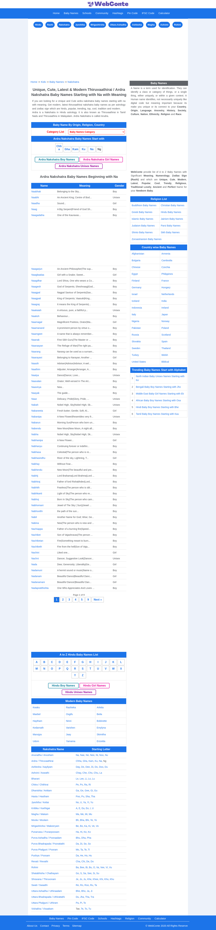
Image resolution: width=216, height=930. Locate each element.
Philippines (167, 274)
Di (92, 767)
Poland (165, 328)
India (164, 301)
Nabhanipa (37, 440)
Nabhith (35, 487)
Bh (77, 820)
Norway (165, 321)
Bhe (78, 891)
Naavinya (36, 387)
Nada (34, 564)
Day (78, 767)
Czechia (165, 267)
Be (77, 826)
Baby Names (71, 13)
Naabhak (36, 191)
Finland (135, 280)
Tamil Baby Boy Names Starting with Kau (157, 414)
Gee (87, 790)
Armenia (165, 253)
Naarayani (36, 357)
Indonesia (137, 307)
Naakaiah (36, 310)
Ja (88, 891)
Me (82, 814)
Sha (88, 796)
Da (77, 843)
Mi (86, 814)
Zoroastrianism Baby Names (146, 239)
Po (81, 784)
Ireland (165, 307)
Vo (97, 826)
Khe (89, 879)
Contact (44, 925)
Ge (82, 790)
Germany (136, 287)
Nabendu (36, 428)
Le (77, 778)
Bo (81, 826)
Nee (92, 755)
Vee (102, 867)
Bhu (78, 837)
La (100, 772)
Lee (82, 778)
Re (77, 885)
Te (85, 849)
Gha (67, 149)
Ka (85, 826)
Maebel (36, 714)
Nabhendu (36, 469)
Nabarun (35, 422)
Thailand (166, 348)
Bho (83, 891)
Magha (151, 24)
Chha (59, 148)
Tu (89, 908)
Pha (89, 837)
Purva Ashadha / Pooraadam (46, 837)
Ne (87, 755)
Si (94, 873)
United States (139, 361)
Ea (83, 808)
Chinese (136, 267)
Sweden (136, 348)
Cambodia (166, 260)
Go (77, 873)
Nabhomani (37, 505)
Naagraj (35, 304)
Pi (81, 902)
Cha (78, 861)
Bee (82, 867)
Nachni (35, 558)
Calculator (164, 13)
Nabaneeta (37, 410)
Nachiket (35, 534)
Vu (110, 867)
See (89, 873)
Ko (89, 832)
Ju (84, 879)
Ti (89, 849)
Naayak (35, 393)
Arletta (100, 707)
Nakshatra (64, 24)
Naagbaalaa (37, 274)
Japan (164, 314)
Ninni (68, 721)
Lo (89, 778)
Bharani (35, 778)
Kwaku (36, 707)
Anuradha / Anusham (42, 755)
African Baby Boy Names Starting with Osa (158, 400)
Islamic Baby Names (142, 219)
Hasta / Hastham (40, 796)
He (81, 855)
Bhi (87, 820)
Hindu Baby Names (171, 212)
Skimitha (101, 734)
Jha (82, 897)
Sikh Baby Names (170, 232)
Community (102, 13)
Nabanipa (36, 416)
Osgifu (69, 714)
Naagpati (36, 298)
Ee (87, 808)
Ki (89, 826)
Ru (91, 885)
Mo (77, 849)
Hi (81, 832)
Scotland (166, 334)
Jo (81, 879)
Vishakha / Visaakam (42, 908)
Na (91, 149)
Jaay (68, 734)
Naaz (34, 399)
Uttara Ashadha (118, 24)
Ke (85, 832)
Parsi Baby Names (170, 225)
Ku (83, 149)
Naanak (35, 339)
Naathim (35, 369)
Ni (97, 755)
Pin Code (132, 13)
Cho (90, 772)
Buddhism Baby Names (144, 205)
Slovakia (136, 341)
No (77, 802)
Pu (82, 796)
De (82, 767)
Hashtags (117, 13)
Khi (101, 879)
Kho (106, 879)
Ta (81, 849)
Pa (77, 902)
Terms (66, 925)
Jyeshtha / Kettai (40, 802)
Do (96, 767)
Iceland (135, 301)
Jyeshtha (80, 24)
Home (56, 13)
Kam (75, 149)
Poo (78, 796)
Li (86, 778)
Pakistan (136, 328)
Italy (134, 314)
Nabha (34, 434)
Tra (92, 897)
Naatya (35, 375)
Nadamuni (36, 570)
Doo (101, 767)
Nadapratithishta (40, 588)
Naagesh (36, 286)
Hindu (38, 24)
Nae (82, 755)
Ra (85, 784)
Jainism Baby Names (172, 219)
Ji (91, 891)
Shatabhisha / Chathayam (45, 873)
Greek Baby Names (142, 212)
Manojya (37, 734)
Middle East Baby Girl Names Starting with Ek (160, 393)
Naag (34, 209)
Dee (87, 767)
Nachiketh (36, 546)
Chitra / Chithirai (39, 784)
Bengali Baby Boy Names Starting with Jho (158, 387)
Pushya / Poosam (40, 855)
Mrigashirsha (97, 24)
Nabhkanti (36, 493)
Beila (99, 714)
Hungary (165, 287)
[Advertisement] (108, 52)
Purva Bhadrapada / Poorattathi (47, 843)
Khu (112, 879)
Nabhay (35, 464)
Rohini (177, 24)
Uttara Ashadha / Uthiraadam (46, 891)
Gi (91, 790)
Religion (129, 918)
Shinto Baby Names (142, 232)
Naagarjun (36, 268)
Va (97, 867)
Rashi (50, 24)
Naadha (35, 203)
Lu (93, 778)
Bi (87, 867)
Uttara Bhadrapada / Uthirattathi (48, 897)
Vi (107, 867)
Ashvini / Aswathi (40, 772)
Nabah (34, 404)
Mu (90, 814)
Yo (95, 820)
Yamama (70, 741)
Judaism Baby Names (143, 225)
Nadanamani (38, 582)
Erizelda (101, 741)
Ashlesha (137, 24)
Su (97, 873)
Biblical (165, 361)
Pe (77, 784)
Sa (84, 873)
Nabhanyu (36, 446)
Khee (95, 879)
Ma (77, 814)
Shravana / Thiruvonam (43, 879)
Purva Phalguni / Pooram (44, 849)
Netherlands (167, 294)
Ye (91, 820)
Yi (88, 802)
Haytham (37, 721)
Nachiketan (37, 540)
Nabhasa (36, 452)
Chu (96, 772)
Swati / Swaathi (39, 885)
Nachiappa (37, 529)
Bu (90, 867)
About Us (32, 925)
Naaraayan (37, 345)
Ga (77, 790)
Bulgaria (136, 260)
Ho (86, 855)
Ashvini (164, 24)
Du (106, 767)
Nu (106, 755)
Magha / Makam (39, 814)
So (89, 843)
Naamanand (37, 328)
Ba (77, 867)
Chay (78, 772)
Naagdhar (36, 280)
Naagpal (35, 292)
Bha (82, 820)
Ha (77, 832)
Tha (93, 796)
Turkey (135, 355)
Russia (135, 334)
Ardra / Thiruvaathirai (42, 761)
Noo (101, 755)
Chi (83, 861)
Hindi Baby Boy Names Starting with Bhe (157, 407)
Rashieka (71, 707)
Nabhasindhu (38, 458)
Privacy (55, 925)
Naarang (35, 351)
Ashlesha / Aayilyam (41, 767)
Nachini (35, 552)
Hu (90, 855)
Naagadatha (37, 215)
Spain (164, 341)
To (84, 902)
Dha (83, 837)
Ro (81, 885)
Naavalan (36, 381)
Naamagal (36, 322)
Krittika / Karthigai (40, 808)
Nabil (34, 517)
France (165, 280)
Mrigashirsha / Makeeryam (45, 826)
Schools (86, 13)
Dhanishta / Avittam (41, 790)
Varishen (70, 727)
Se (85, 843)
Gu (95, 790)
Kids (43, 81)
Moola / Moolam (39, 820)
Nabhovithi (37, 511)
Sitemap (77, 925)
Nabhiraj (35, 481)
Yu (91, 802)
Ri (90, 784)
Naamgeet (36, 334)
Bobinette (102, 721)
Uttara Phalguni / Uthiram (44, 902)
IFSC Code (148, 13)
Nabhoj (35, 499)
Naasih (35, 363)
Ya (84, 802)
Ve (93, 826)
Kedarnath (38, 727)
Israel (134, 294)
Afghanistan (138, 253)
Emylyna (101, 727)
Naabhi (35, 197)
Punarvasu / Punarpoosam (45, 832)
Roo (87, 885)
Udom (36, 741)
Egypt (135, 274)
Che (85, 772)
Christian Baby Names (172, 205)
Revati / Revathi (39, 861)
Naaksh (35, 316)
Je (77, 879)
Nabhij (34, 475)
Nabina (35, 523)
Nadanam (36, 576)
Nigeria (135, 321)
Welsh (164, 355)
